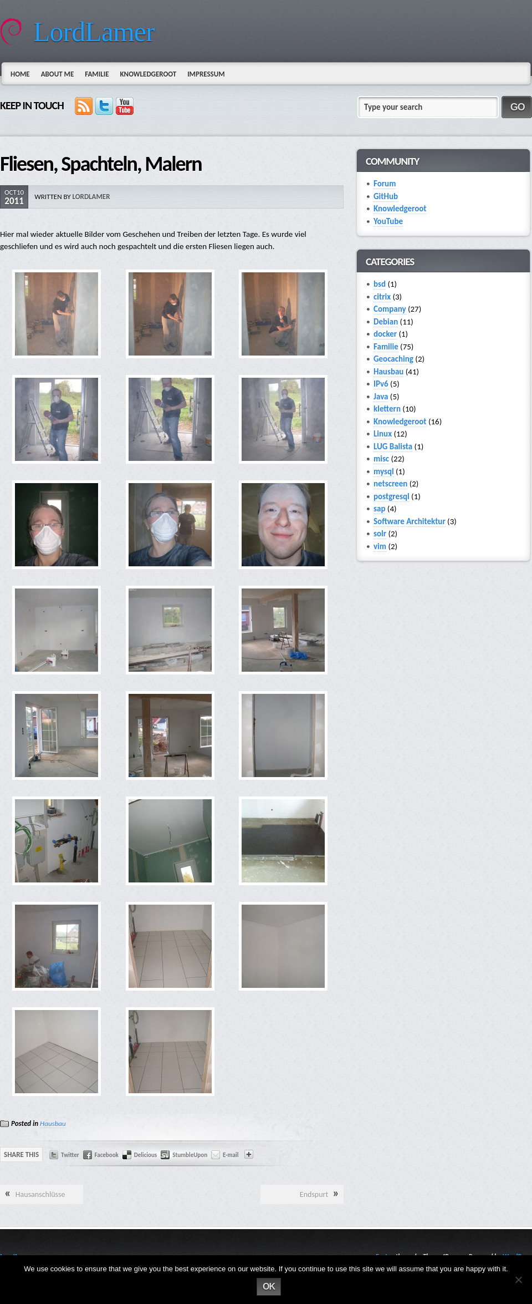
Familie (97, 74)
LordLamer (94, 31)
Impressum (205, 74)
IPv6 (381, 384)
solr (380, 534)
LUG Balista (393, 446)
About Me (57, 74)
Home (20, 74)
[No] (518, 1279)
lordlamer (91, 196)
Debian (386, 322)
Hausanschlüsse (40, 1194)
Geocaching (393, 359)
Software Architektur (410, 521)
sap (379, 509)
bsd (380, 284)
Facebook (107, 1155)
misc (381, 459)
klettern (387, 409)
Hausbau (53, 1123)
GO (517, 107)
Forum (385, 184)
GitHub (386, 196)
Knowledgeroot (148, 74)
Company (390, 309)
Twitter (70, 1155)
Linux (383, 434)
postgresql (392, 496)
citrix (382, 297)
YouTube (388, 221)
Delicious (145, 1155)
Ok (269, 1286)
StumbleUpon (189, 1155)
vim (380, 546)
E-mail (230, 1155)
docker (385, 334)
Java (381, 397)
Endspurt (314, 1194)
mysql (384, 471)
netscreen (390, 484)
